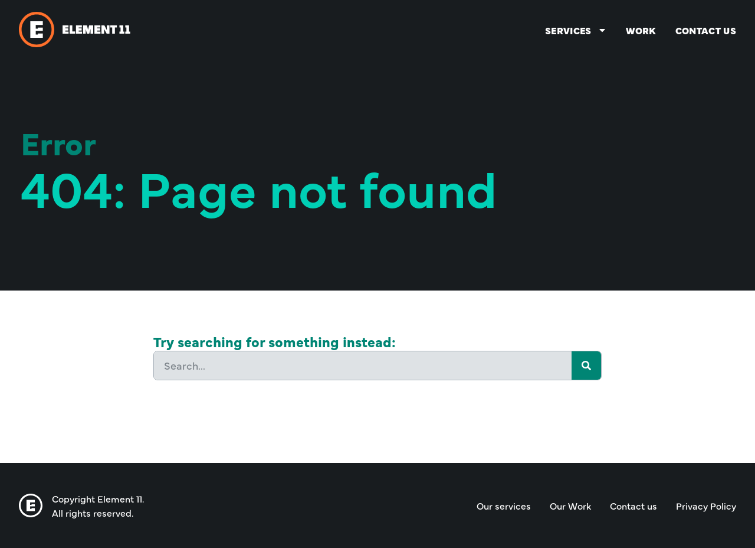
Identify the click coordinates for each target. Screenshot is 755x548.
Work (641, 30)
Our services (504, 505)
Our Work (570, 505)
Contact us (705, 30)
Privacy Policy (706, 505)
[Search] (586, 365)
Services (576, 30)
